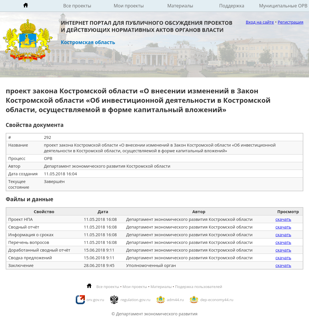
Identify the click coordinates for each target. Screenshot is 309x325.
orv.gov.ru (95, 299)
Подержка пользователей (198, 286)
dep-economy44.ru (216, 299)
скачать (283, 219)
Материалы (180, 6)
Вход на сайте (260, 22)
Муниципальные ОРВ (283, 6)
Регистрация (290, 22)
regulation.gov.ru (135, 299)
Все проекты (77, 6)
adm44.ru (175, 299)
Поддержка (231, 6)
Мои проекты (129, 6)
